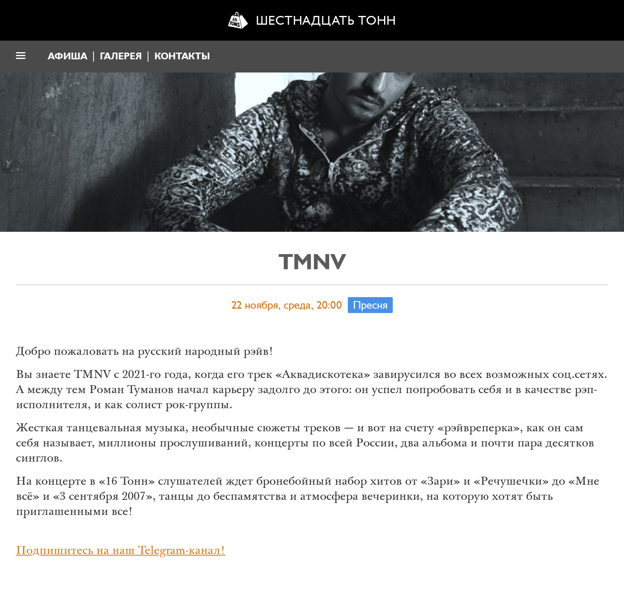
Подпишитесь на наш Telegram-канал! (120, 551)
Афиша (67, 56)
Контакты (182, 56)
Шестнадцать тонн (326, 20)
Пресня (370, 305)
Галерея (121, 56)
